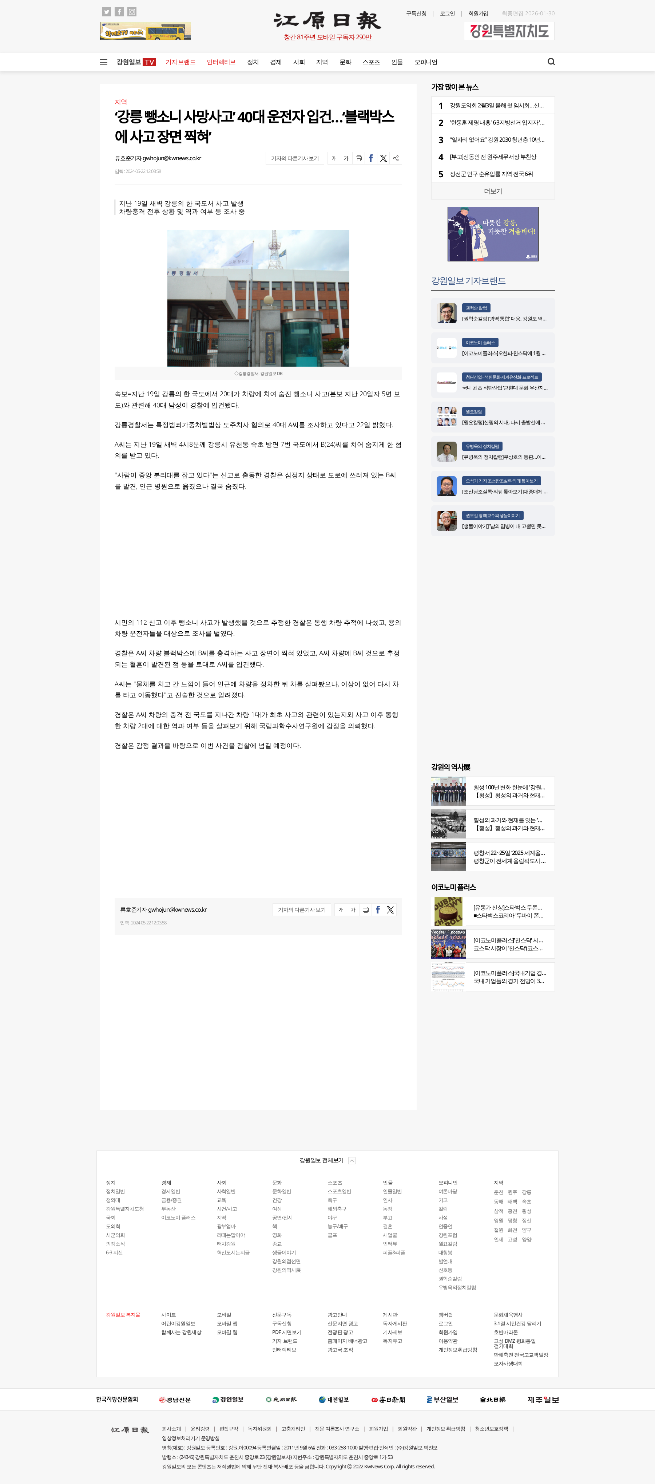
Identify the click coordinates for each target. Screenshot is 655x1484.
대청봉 (445, 1252)
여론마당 (447, 1191)
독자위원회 (259, 1428)
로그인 (447, 13)
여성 (277, 1208)
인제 (498, 1239)
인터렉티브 (221, 62)
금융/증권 (171, 1199)
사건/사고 (227, 1208)
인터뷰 (390, 1243)
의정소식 (115, 1243)
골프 (332, 1234)
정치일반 (115, 1191)
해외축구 (337, 1208)
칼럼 (443, 1208)
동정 (387, 1208)
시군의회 (115, 1234)
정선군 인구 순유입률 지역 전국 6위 (491, 174)
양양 (526, 1239)
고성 (512, 1239)
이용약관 (448, 1340)
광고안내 (337, 1314)
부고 (387, 1217)
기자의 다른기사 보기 (295, 158)
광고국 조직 (340, 1349)
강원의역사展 (286, 1269)
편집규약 (228, 1428)
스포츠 (371, 62)
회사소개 (171, 1428)
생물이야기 (284, 1252)
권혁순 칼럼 (476, 308)
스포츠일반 (339, 1191)
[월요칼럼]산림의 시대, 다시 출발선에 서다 (506, 422)
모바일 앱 (227, 1323)
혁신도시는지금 (233, 1252)
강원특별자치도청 (125, 1208)
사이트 (168, 1314)
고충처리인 (293, 1428)
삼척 (498, 1210)
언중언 (445, 1226)
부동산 (168, 1208)
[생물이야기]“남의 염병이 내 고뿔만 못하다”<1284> (514, 525)
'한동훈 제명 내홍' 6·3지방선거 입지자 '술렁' (501, 122)
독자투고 (392, 1340)
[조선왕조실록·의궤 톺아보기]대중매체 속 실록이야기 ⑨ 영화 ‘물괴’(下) (535, 491)
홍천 (512, 1210)
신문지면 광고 (343, 1323)
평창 (512, 1220)
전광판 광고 (340, 1332)
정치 (252, 62)
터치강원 (226, 1243)
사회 (299, 62)
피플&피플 (394, 1252)
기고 (443, 1199)
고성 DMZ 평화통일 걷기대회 (515, 1343)
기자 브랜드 (180, 62)
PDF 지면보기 (286, 1332)
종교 (277, 1243)
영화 (277, 1234)
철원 (498, 1229)
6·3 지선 (114, 1252)
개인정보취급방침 (457, 1349)
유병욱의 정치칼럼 (482, 446)
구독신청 (416, 13)
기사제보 (392, 1332)
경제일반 (170, 1191)
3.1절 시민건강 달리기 (517, 1323)
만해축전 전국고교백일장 (521, 1354)
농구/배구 (338, 1226)
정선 (526, 1220)
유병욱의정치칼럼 (457, 1287)
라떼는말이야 (231, 1234)
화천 (512, 1229)
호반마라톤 (506, 1332)
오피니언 (425, 62)
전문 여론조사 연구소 (337, 1428)
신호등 (445, 1269)
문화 (345, 62)
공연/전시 (282, 1217)
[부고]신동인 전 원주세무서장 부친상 (493, 157)
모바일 (224, 1314)
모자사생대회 (508, 1363)
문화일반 (281, 1191)
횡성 (526, 1210)
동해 (498, 1201)
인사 (387, 1199)
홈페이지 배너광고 (348, 1340)
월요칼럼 (474, 412)
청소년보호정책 (491, 1428)
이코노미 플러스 (480, 342)
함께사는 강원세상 (181, 1332)
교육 (221, 1199)
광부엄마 (226, 1226)
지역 (322, 62)
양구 (526, 1229)
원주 (512, 1191)
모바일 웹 (227, 1332)
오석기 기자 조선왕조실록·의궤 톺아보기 (501, 481)
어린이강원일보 (178, 1323)
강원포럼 (447, 1234)
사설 (443, 1217)
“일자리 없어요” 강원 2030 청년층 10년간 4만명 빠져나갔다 (519, 139)
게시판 (390, 1314)
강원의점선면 (286, 1261)
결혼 (387, 1226)
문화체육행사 (508, 1314)
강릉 (526, 1191)
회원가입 (478, 13)
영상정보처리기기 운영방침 (190, 1437)
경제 (275, 62)
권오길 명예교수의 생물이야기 (493, 515)
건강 (277, 1199)
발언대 (445, 1261)
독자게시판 (395, 1323)
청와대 (113, 1199)
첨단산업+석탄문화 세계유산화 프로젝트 (502, 377)
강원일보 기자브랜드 (468, 280)
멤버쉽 (445, 1314)
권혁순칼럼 (450, 1278)
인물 (396, 62)
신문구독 (281, 1314)
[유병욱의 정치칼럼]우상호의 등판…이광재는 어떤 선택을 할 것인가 (532, 456)
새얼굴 (390, 1234)
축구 (332, 1199)
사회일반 (226, 1191)
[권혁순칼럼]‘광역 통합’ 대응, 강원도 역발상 (507, 318)
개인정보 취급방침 (445, 1428)
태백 (512, 1201)
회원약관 (407, 1428)
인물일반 (392, 1191)
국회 (110, 1217)
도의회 (113, 1226)
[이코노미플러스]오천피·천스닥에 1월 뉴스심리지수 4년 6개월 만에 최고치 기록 (544, 353)
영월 (498, 1220)
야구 (332, 1217)
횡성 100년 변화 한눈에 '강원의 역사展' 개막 (524, 787)
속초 (526, 1201)
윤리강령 (200, 1428)
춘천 (498, 1191)
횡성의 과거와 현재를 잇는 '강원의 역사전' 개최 (528, 820)
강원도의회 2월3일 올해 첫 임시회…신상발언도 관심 (511, 105)
